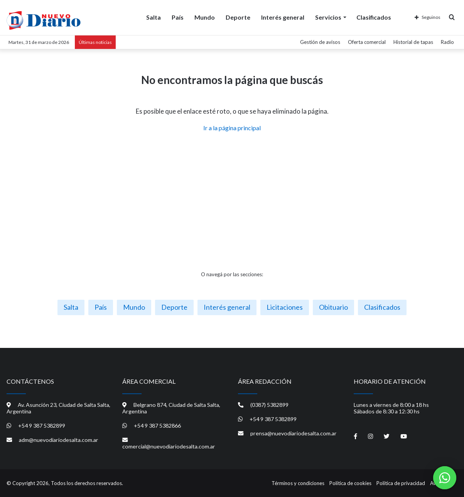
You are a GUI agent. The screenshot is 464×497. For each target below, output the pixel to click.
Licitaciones (285, 307)
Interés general (282, 17)
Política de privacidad (400, 483)
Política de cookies (350, 483)
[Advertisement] (232, 201)
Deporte (238, 17)
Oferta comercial (367, 42)
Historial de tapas (413, 42)
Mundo (204, 17)
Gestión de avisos (320, 42)
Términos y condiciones (298, 483)
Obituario (333, 307)
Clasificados (373, 17)
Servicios (328, 17)
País (178, 17)
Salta (153, 17)
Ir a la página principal (232, 127)
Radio (447, 42)
